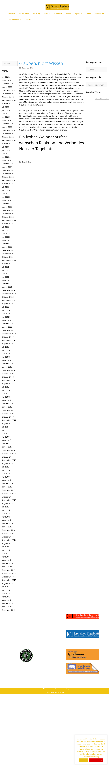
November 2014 (9, 533)
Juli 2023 (5, 187)
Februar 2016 (7, 483)
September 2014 (9, 540)
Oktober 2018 (8, 377)
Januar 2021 (7, 287)
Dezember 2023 (8, 170)
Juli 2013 (5, 586)
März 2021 (6, 280)
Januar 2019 (7, 367)
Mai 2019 (6, 353)
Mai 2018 (6, 393)
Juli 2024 (5, 147)
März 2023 (6, 200)
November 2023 (9, 173)
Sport (79, 13)
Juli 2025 (5, 107)
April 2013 (6, 596)
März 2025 (6, 120)
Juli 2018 (5, 387)
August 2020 (7, 303)
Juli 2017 (5, 427)
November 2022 (9, 213)
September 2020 (9, 300)
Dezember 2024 (8, 130)
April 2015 (6, 517)
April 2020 (6, 317)
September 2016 (9, 460)
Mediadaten (47, 689)
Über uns (37, 689)
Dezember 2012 (8, 610)
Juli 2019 (5, 347)
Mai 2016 (6, 473)
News (24, 162)
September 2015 (9, 500)
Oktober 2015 (8, 497)
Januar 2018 (7, 407)
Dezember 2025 (8, 90)
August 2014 (7, 543)
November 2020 (9, 293)
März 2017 (6, 440)
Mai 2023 (6, 193)
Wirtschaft (58, 14)
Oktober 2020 (8, 297)
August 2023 (7, 183)
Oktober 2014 (8, 537)
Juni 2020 (6, 310)
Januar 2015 (7, 526)
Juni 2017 (6, 430)
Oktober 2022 (8, 217)
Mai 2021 (6, 273)
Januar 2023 (7, 207)
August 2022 (7, 223)
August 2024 (7, 143)
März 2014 (6, 560)
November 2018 (9, 373)
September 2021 (9, 260)
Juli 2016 (5, 467)
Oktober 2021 (8, 257)
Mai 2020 (6, 313)
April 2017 (6, 437)
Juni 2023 (6, 190)
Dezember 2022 (8, 210)
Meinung (36, 14)
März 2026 (6, 80)
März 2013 (6, 600)
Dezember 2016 (8, 450)
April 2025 (6, 117)
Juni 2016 (6, 470)
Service (28, 19)
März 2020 (6, 320)
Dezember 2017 (8, 410)
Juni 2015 (6, 510)
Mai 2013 (6, 593)
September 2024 (9, 140)
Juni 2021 (6, 270)
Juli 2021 (5, 267)
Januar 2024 (7, 167)
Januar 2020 (7, 327)
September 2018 (9, 380)
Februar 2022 (7, 243)
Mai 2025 (6, 113)
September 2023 (9, 180)
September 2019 (9, 340)
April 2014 (6, 557)
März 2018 (6, 400)
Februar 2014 (7, 563)
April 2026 (6, 77)
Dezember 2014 (8, 530)
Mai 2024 (6, 153)
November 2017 (9, 413)
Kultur (68, 14)
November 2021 (9, 253)
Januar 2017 (7, 447)
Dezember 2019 (8, 330)
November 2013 (9, 573)
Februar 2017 (7, 443)
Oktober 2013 (8, 577)
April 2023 (6, 197)
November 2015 (9, 493)
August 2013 (7, 583)
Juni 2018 (6, 390)
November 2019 (9, 333)
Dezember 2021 (8, 250)
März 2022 (6, 240)
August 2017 (7, 423)
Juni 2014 (6, 550)
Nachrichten (24, 14)
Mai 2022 (6, 233)
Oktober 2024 (8, 137)
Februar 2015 (7, 523)
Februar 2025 (7, 123)
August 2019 (7, 343)
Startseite (11, 14)
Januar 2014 (7, 566)
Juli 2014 (5, 546)
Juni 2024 (6, 150)
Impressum (70, 689)
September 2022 (9, 220)
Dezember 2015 (8, 490)
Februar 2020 (7, 323)
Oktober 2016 (8, 457)
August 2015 (7, 503)
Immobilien (99, 14)
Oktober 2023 (8, 177)
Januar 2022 (7, 247)
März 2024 (6, 160)
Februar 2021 (7, 283)
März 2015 (6, 520)
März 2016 (6, 480)
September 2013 (9, 580)
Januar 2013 (7, 606)
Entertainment (15, 19)
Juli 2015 (5, 506)
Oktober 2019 (8, 337)
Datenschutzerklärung (96, 760)
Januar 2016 (7, 487)
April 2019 (6, 357)
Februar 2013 (7, 603)
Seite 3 (47, 14)
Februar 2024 (7, 163)
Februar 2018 (7, 403)
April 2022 (6, 237)
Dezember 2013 (8, 570)
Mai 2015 (6, 513)
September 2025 (9, 100)
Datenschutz (59, 689)
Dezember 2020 (8, 290)
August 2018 (7, 383)
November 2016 (9, 453)
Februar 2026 (7, 83)
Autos (88, 14)
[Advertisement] (54, 38)
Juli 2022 (5, 227)
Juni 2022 (6, 230)
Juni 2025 (6, 110)
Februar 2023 (7, 203)
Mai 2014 (6, 553)
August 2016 (7, 463)
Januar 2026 (7, 87)
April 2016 (6, 477)
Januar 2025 (7, 127)
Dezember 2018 (8, 370)
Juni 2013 (6, 590)
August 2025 (7, 103)
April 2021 (6, 277)
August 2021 (7, 263)
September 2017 (9, 420)
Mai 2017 (6, 433)
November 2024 (9, 133)
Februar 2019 (7, 363)
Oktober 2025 (8, 97)
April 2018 (6, 397)
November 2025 (9, 93)
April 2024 (6, 157)
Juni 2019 (6, 350)
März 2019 (6, 360)
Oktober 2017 (8, 417)
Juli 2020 (5, 307)
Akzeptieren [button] (83, 760)
